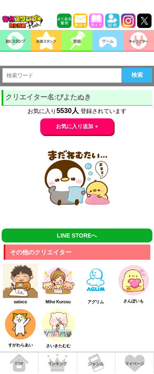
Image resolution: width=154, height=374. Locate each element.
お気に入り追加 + (77, 126)
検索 (137, 75)
